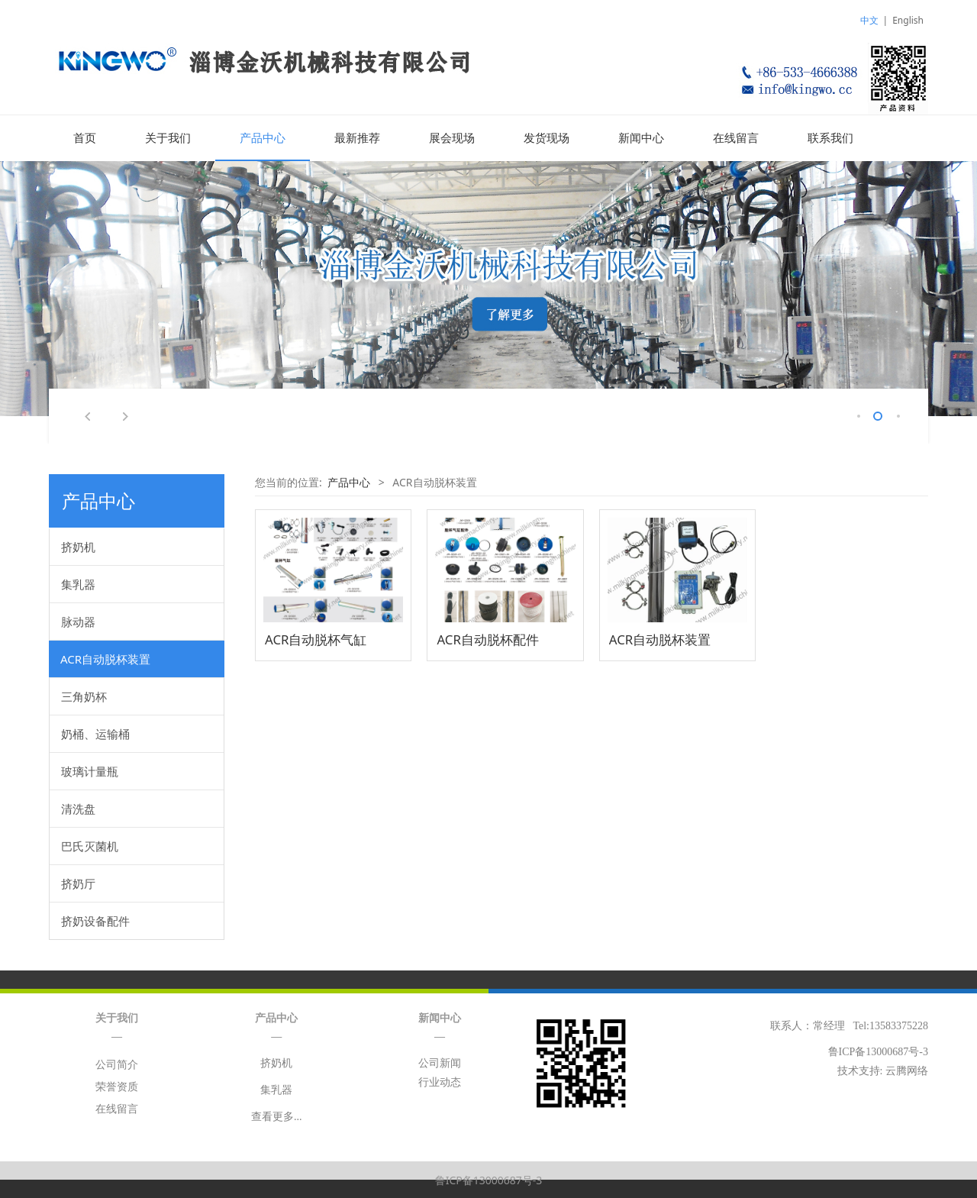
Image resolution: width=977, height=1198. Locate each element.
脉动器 (78, 620)
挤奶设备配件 (95, 920)
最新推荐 (357, 138)
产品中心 (262, 138)
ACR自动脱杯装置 (105, 658)
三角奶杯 (84, 695)
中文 (869, 20)
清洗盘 (78, 807)
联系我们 (830, 138)
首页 (84, 138)
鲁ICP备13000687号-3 (489, 1179)
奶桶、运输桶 (95, 733)
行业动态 (439, 1081)
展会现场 (452, 138)
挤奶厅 (78, 882)
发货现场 (546, 138)
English (908, 20)
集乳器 (78, 583)
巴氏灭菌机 (89, 845)
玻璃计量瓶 (89, 770)
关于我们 (168, 138)
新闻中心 (641, 138)
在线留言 (736, 138)
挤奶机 (78, 546)
